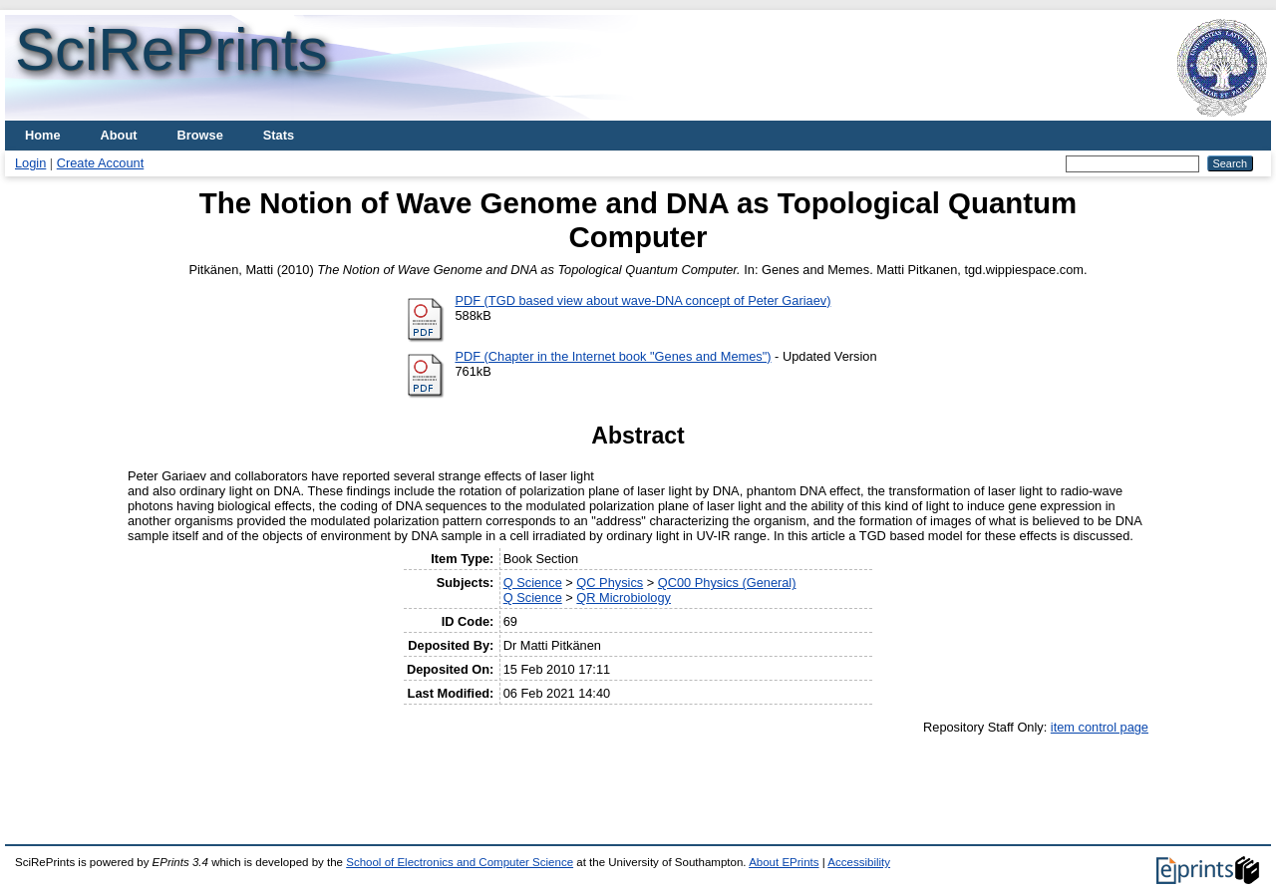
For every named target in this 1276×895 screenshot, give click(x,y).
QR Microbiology (623, 597)
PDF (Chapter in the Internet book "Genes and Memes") (613, 356)
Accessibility (858, 862)
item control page (1099, 727)
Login (30, 162)
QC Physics (609, 582)
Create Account (101, 162)
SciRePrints (171, 49)
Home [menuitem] (43, 135)
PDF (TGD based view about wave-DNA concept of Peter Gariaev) (642, 300)
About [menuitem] (119, 135)
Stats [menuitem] (278, 135)
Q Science (532, 582)
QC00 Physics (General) (727, 582)
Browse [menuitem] (200, 135)
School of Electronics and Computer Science (459, 862)
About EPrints (783, 862)
